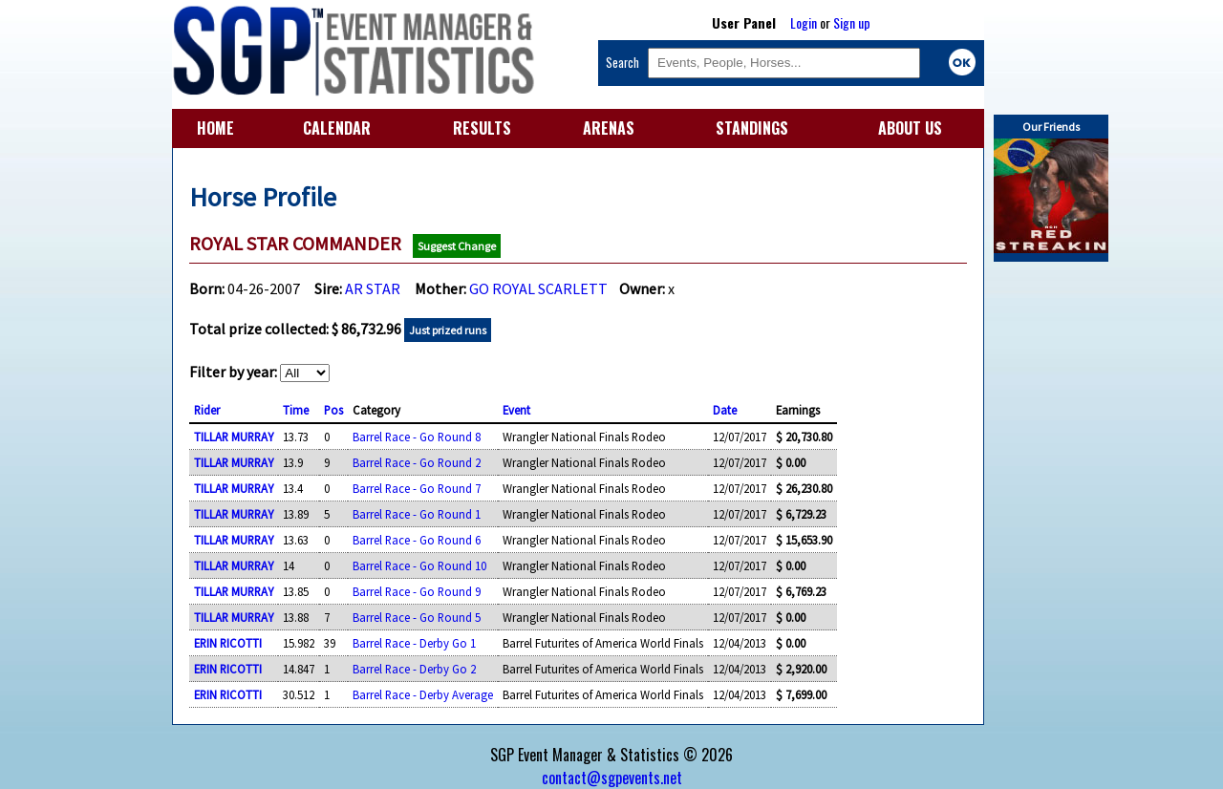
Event (516, 409)
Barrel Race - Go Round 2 (417, 462)
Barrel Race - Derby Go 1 (414, 642)
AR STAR (372, 288)
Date (725, 409)
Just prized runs (447, 330)
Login (803, 22)
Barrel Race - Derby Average (423, 694)
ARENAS (608, 128)
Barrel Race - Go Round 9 (417, 591)
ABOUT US (910, 128)
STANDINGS (752, 128)
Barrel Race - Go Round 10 (419, 565)
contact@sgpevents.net (612, 777)
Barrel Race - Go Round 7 (417, 488)
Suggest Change (457, 246)
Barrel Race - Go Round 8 (417, 436)
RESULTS (482, 128)
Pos (333, 409)
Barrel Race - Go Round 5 (417, 617)
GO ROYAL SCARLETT (538, 288)
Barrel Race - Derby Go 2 (414, 668)
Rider (207, 409)
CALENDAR (337, 128)
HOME (215, 128)
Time (296, 409)
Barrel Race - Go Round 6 (417, 539)
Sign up (851, 22)
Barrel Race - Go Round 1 (417, 514)
